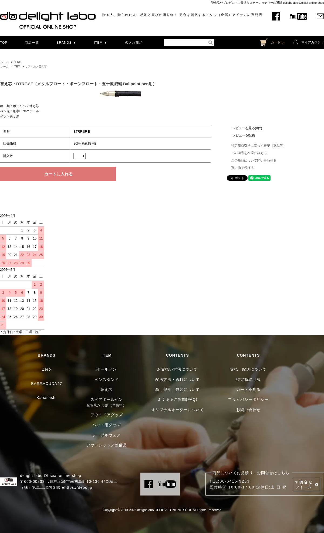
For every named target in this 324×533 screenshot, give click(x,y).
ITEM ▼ (100, 43)
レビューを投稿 (243, 135)
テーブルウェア (106, 435)
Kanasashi (46, 397)
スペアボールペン (106, 399)
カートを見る (248, 389)
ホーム (5, 62)
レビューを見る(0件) (247, 128)
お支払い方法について (177, 369)
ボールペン (106, 369)
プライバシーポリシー (248, 399)
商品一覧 (32, 43)
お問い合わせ (248, 410)
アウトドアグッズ (106, 415)
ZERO (17, 62)
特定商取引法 (248, 379)
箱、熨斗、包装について (177, 389)
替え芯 (106, 389)
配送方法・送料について (177, 379)
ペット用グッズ (106, 425)
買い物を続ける (242, 168)
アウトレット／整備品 (106, 445)
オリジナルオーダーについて (177, 410)
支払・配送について (248, 369)
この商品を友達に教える (249, 153)
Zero (46, 369)
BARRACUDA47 (46, 383)
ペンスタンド (106, 379)
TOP (3, 43)
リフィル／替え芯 (36, 66)
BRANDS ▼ (66, 43)
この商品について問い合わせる (253, 160)
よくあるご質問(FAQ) (177, 399)
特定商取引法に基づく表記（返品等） (258, 146)
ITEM (17, 66)
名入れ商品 (134, 43)
